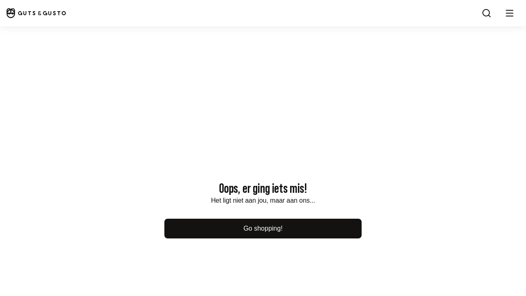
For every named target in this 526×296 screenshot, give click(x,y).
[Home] (36, 13)
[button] (509, 13)
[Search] (486, 13)
